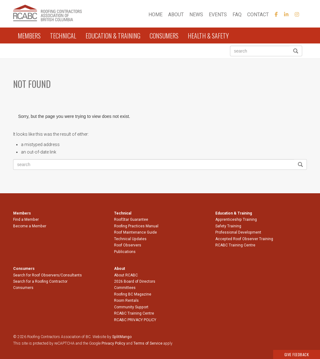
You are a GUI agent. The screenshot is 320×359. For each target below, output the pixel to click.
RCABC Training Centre (235, 245)
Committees (125, 288)
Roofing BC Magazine (132, 294)
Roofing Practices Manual (136, 226)
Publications (125, 252)
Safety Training (228, 226)
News (196, 15)
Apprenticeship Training (236, 219)
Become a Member (29, 226)
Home (155, 15)
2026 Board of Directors (134, 281)
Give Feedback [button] (296, 354)
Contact (258, 15)
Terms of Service (147, 343)
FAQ (237, 15)
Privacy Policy (113, 343)
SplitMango (122, 337)
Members (29, 35)
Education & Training (113, 35)
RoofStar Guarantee (131, 219)
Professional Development (238, 232)
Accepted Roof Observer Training (244, 239)
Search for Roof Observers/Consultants (47, 275)
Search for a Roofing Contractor (40, 281)
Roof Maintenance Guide (135, 232)
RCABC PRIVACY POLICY (135, 320)
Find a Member (26, 219)
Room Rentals (126, 300)
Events (218, 15)
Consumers (164, 35)
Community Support (131, 307)
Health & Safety (208, 35)
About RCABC (126, 275)
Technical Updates (130, 239)
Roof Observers (127, 245)
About (176, 15)
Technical (63, 35)
